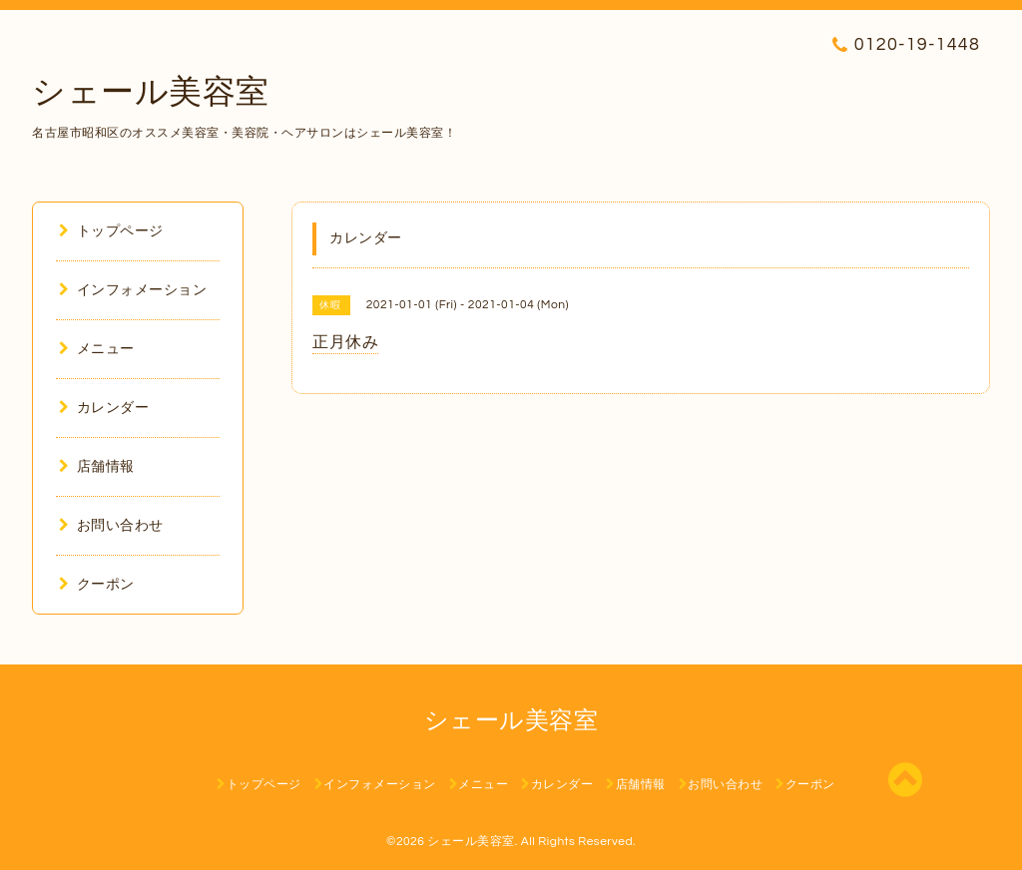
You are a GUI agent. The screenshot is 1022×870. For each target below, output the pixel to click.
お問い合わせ (111, 526)
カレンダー (104, 408)
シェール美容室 (150, 93)
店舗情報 (97, 467)
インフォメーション (133, 290)
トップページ (111, 231)
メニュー (97, 349)
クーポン (97, 585)
